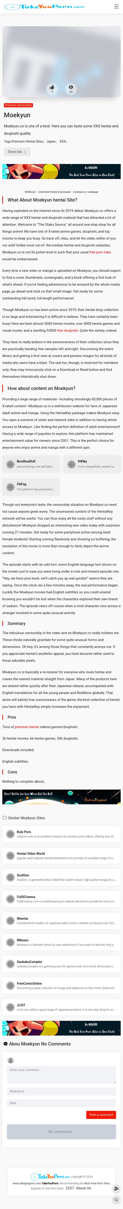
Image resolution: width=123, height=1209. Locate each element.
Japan (50, 141)
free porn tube (100, 252)
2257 (70, 1188)
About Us (83, 1188)
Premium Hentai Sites (18, 105)
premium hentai (27, 727)
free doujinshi (67, 330)
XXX (63, 141)
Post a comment (101, 1115)
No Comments (56, 1044)
